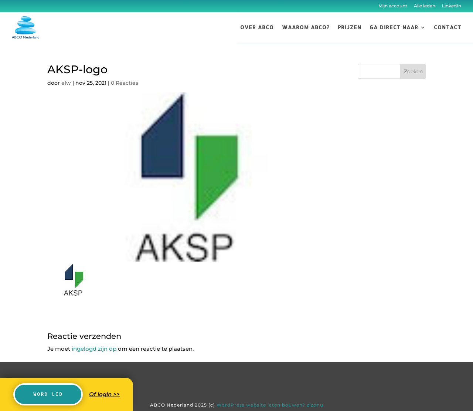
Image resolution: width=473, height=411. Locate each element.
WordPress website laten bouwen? (261, 405)
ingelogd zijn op (94, 348)
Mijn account (392, 6)
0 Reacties (124, 83)
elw (66, 83)
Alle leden (424, 6)
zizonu (315, 405)
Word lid (48, 394)
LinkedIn (451, 6)
